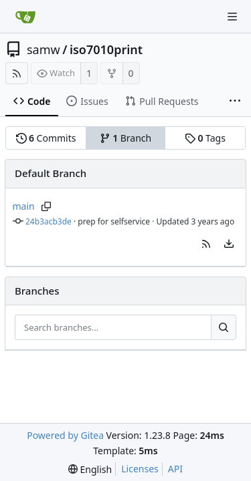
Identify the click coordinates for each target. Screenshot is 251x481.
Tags (205, 138)
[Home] (25, 17)
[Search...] (223, 327)
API (175, 468)
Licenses (140, 468)
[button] (206, 244)
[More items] (235, 101)
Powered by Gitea (65, 435)
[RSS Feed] (16, 73)
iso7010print (106, 49)
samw (43, 49)
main (24, 206)
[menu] (229, 244)
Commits (46, 138)
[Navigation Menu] (232, 17)
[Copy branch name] (46, 206)
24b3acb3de (48, 221)
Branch (126, 138)
